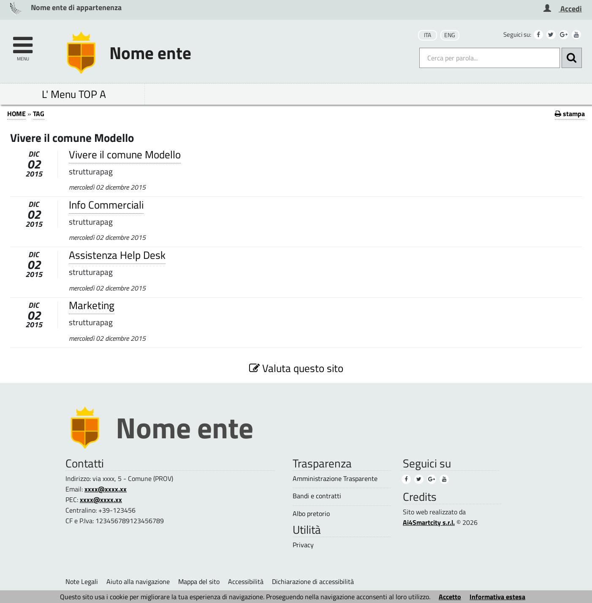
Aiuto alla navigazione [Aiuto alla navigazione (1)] (138, 581)
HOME (16, 114)
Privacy (303, 545)
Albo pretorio (311, 514)
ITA (427, 35)
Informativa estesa (497, 597)
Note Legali (81, 581)
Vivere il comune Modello (125, 154)
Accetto (450, 597)
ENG (449, 35)
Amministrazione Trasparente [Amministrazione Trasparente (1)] (335, 479)
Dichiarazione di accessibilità (313, 581)
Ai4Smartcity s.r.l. (429, 522)
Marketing (91, 305)
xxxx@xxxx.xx (105, 489)
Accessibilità (245, 581)
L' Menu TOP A (74, 94)
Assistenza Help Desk (117, 255)
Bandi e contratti (317, 496)
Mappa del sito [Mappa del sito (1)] (199, 581)
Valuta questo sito (296, 368)
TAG (38, 114)
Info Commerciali (106, 204)
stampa (570, 114)
